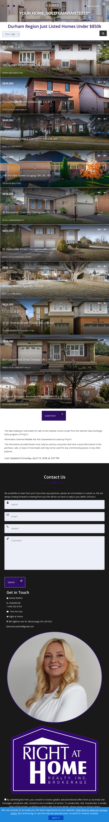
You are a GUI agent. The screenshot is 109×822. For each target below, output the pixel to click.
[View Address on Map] (54, 621)
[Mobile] (54, 528)
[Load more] (54, 416)
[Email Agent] (54, 626)
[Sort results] (11, 34)
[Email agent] (14, 5)
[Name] (54, 504)
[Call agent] (3, 5)
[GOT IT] (56, 818)
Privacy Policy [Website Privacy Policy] (93, 806)
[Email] (54, 516)
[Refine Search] (103, 33)
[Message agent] (54, 611)
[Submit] (14, 582)
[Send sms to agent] (8, 5)
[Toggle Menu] (104, 3)
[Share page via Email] (19, 5)
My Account (92, 6)
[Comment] (54, 553)
